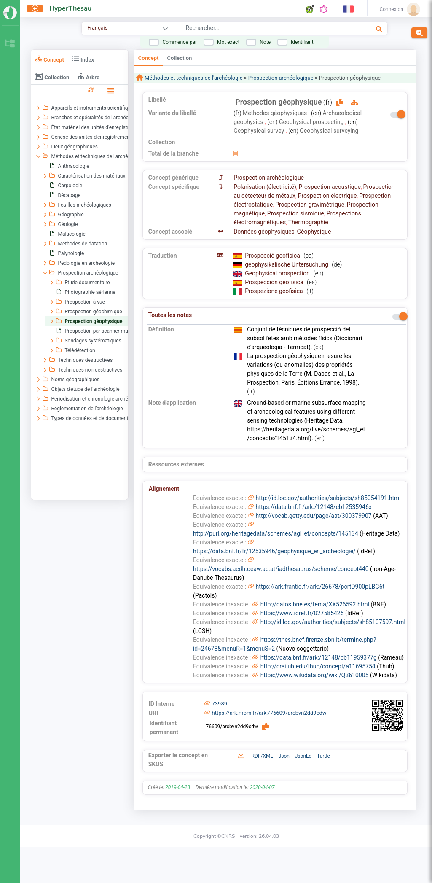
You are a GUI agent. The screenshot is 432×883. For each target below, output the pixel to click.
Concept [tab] (49, 58)
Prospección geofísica (275, 282)
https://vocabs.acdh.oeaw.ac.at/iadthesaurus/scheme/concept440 (281, 568)
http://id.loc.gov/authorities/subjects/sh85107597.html (332, 622)
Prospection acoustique (329, 186)
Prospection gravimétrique (309, 204)
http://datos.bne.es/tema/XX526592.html (314, 604)
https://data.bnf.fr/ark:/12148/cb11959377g (318, 657)
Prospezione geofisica (274, 291)
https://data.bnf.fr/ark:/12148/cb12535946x (314, 506)
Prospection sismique (295, 213)
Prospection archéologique (281, 78)
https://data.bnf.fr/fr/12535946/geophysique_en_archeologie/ (274, 551)
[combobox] (257, 29)
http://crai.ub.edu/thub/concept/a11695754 (318, 666)
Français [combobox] (97, 27)
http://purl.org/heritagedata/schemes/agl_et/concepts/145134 (275, 533)
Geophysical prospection (278, 273)
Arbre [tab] (88, 76)
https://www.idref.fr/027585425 (302, 613)
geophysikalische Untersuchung (287, 264)
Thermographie (308, 222)
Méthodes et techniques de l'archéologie (193, 78)
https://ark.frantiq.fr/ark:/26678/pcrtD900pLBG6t (320, 586)
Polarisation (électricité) (264, 186)
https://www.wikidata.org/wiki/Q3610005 (314, 675)
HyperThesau (70, 8)
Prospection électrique (327, 195)
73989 (220, 703)
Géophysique (314, 231)
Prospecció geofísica (273, 255)
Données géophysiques (264, 231)
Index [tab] (83, 58)
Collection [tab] (52, 76)
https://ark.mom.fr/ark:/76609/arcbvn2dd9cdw (269, 713)
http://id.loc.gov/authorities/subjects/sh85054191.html (328, 498)
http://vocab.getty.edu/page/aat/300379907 (314, 515)
